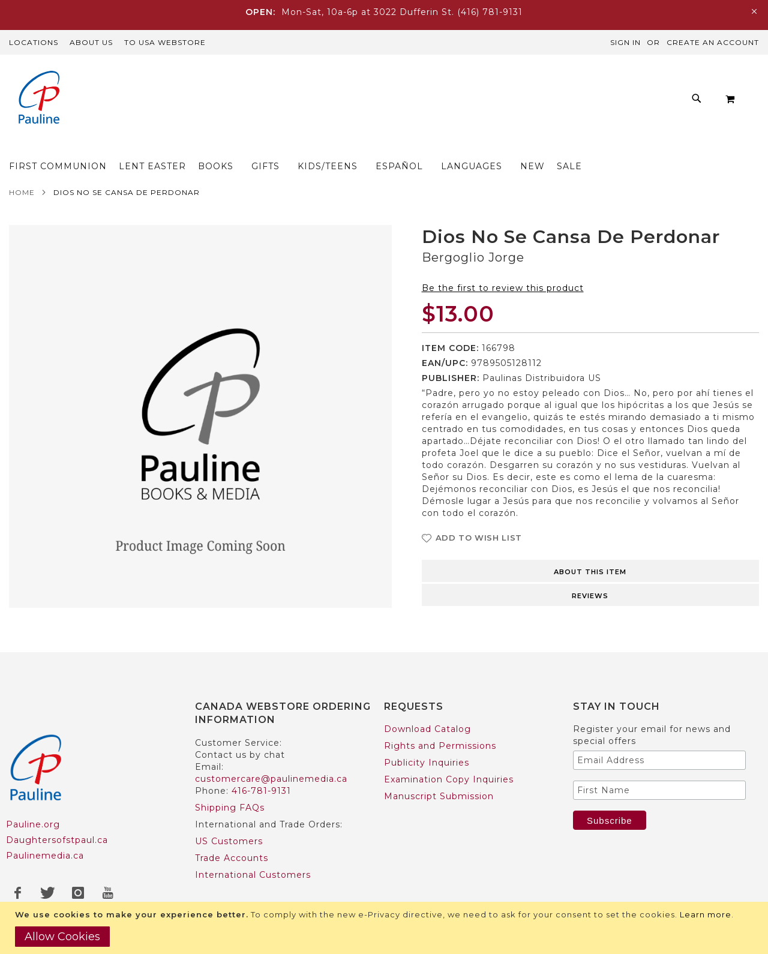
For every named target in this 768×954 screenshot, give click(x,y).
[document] (385, 928)
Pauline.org (33, 824)
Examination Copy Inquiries (449, 779)
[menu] (393, 146)
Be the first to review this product (503, 291)
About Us (91, 42)
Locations (33, 42)
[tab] (591, 574)
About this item (590, 575)
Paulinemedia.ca (45, 855)
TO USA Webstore (165, 42)
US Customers (229, 841)
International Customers (253, 874)
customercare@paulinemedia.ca (271, 778)
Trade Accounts (231, 858)
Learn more (705, 914)
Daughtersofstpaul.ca (57, 840)
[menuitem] (142, 146)
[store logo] (39, 98)
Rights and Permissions (440, 745)
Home (22, 195)
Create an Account (713, 42)
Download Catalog (427, 729)
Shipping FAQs (230, 807)
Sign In (625, 42)
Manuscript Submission (439, 796)
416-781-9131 (261, 790)
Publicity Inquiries (426, 762)
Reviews (590, 599)
